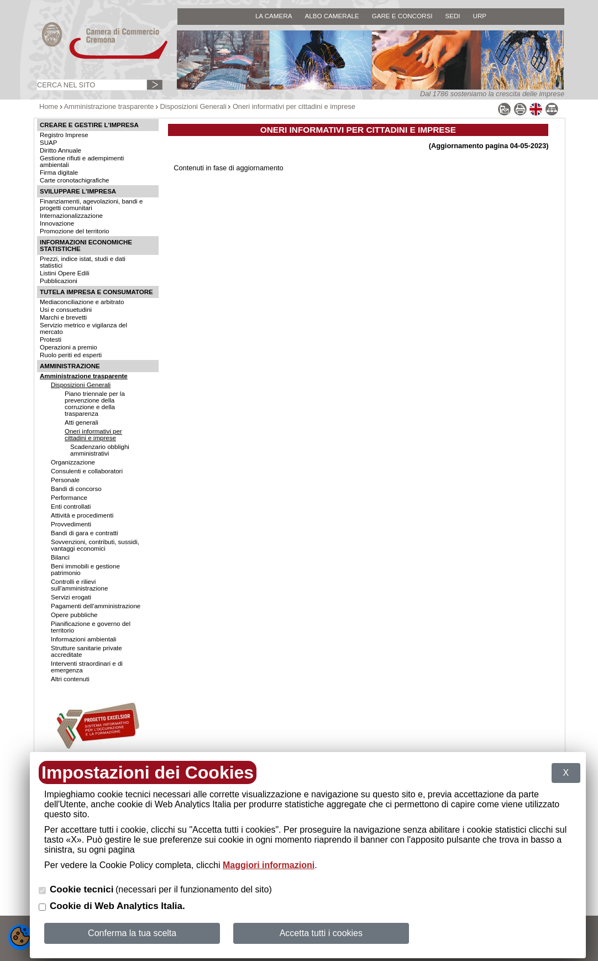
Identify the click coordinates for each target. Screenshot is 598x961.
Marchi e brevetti (63, 317)
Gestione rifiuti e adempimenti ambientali (82, 161)
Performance (69, 497)
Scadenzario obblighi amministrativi (99, 450)
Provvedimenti (71, 524)
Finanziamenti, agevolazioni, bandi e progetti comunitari (91, 204)
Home (48, 106)
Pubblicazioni (58, 281)
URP (480, 15)
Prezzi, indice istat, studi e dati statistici (82, 262)
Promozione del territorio (74, 231)
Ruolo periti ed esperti (71, 355)
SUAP (48, 142)
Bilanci (60, 557)
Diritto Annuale (60, 150)
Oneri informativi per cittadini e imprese (294, 106)
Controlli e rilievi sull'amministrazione (79, 585)
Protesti (50, 339)
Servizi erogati (71, 597)
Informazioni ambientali (83, 639)
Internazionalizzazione (71, 215)
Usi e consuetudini (66, 309)
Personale (65, 480)
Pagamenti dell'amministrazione (95, 606)
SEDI (452, 15)
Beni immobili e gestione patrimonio (85, 569)
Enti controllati (71, 506)
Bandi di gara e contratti (84, 533)
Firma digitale (59, 172)
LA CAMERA (273, 15)
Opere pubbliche (74, 615)
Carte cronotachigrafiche (74, 180)
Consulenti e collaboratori (87, 471)
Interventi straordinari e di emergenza (87, 666)
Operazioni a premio (68, 347)
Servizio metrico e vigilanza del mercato (83, 328)
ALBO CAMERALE (332, 15)
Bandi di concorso (76, 488)
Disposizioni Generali (193, 106)
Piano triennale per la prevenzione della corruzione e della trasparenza (95, 403)
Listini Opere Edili (65, 273)
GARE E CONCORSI (402, 15)
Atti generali (81, 422)
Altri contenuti (70, 679)
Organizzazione (73, 462)
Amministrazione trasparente (109, 106)
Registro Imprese (64, 135)
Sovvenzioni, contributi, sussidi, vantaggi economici (95, 545)
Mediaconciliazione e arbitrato (82, 302)
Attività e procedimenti (82, 515)
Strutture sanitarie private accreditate (86, 651)
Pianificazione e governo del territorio (90, 627)
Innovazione (57, 223)
